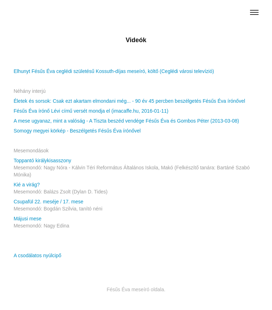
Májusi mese (27, 218)
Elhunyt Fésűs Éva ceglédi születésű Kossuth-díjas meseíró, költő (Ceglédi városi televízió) (113, 71)
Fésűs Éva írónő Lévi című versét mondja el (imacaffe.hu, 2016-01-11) (90, 111)
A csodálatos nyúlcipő (37, 255)
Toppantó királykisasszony (42, 160)
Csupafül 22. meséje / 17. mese (48, 201)
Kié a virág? (26, 184)
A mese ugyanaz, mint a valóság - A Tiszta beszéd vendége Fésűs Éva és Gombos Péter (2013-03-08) (126, 121)
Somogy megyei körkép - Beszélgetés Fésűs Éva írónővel (77, 131)
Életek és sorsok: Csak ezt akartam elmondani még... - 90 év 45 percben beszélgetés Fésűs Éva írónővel (129, 101)
